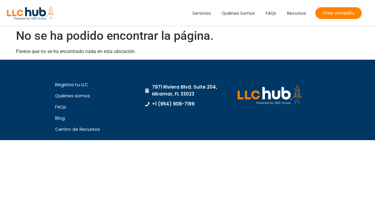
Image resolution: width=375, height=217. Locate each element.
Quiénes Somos (238, 13)
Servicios (201, 13)
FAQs (271, 13)
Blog (60, 118)
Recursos (296, 13)
